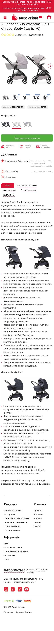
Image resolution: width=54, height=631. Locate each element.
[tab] (7, 185)
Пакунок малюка (12, 530)
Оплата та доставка (13, 510)
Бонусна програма (13, 547)
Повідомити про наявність (27, 138)
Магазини (38, 514)
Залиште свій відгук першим (29, 35)
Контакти (38, 518)
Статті (6, 559)
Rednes (28, 612)
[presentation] (7, 185)
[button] (50, 66)
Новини (37, 522)
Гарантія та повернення (15, 522)
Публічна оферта (12, 526)
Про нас (38, 510)
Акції (6, 543)
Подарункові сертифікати (16, 551)
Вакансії (38, 526)
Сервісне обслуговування (16, 518)
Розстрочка (9, 514)
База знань (9, 555)
